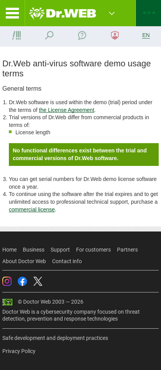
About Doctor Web (24, 261)
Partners (127, 249)
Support (60, 249)
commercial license (32, 209)
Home (9, 249)
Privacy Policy (19, 351)
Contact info (67, 261)
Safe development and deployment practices (55, 338)
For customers (93, 249)
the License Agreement (66, 110)
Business (33, 249)
